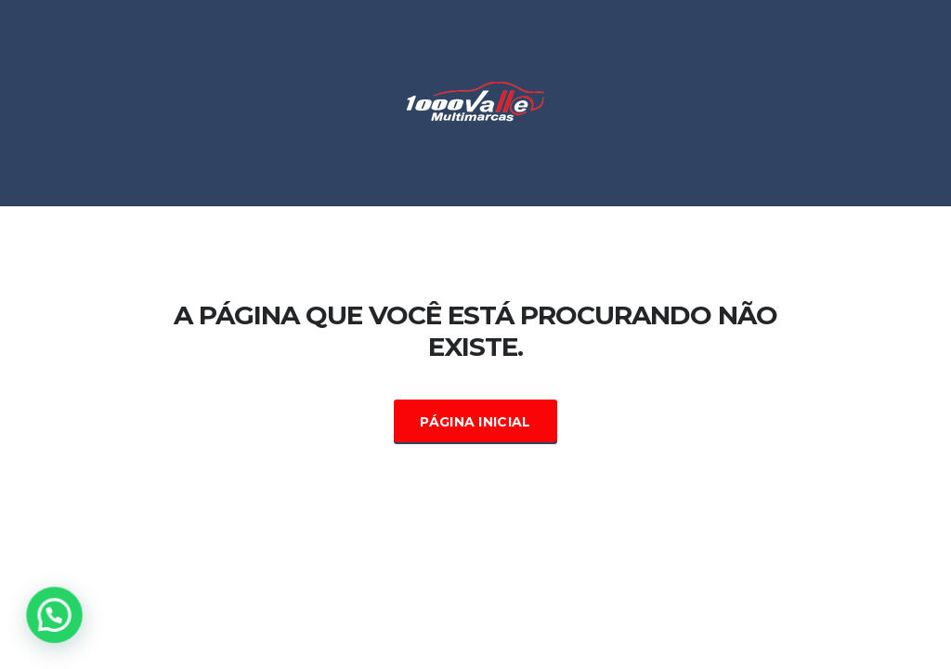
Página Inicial (475, 421)
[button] (57, 614)
